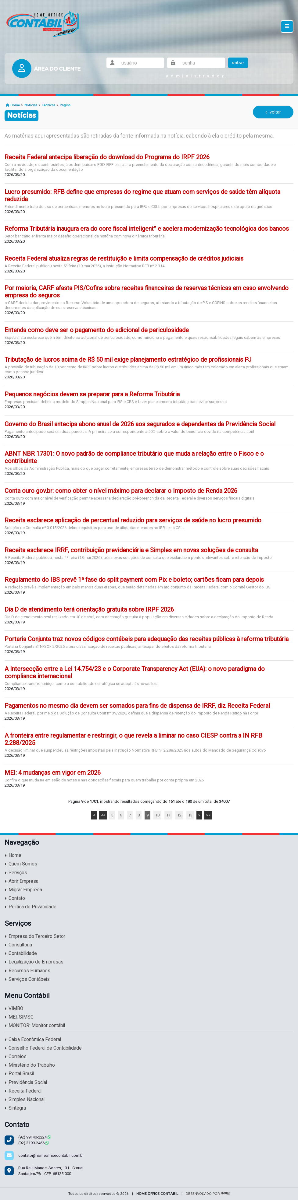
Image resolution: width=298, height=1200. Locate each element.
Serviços (16, 872)
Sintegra (15, 1108)
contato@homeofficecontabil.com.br (51, 1155)
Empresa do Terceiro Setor (35, 936)
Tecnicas (48, 105)
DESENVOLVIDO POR (203, 1193)
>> (208, 815)
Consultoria (18, 945)
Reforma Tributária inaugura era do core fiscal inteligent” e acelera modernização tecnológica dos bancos (147, 228)
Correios (16, 1056)
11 (168, 815)
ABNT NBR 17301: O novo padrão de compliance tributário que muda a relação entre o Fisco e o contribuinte (134, 457)
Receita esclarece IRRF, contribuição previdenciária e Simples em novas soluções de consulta (131, 550)
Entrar (238, 63)
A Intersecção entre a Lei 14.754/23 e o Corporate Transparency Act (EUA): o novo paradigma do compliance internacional (135, 672)
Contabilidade (21, 953)
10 (157, 815)
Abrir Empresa (21, 881)
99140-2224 (34, 1137)
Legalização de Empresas (34, 962)
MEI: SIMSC (19, 1017)
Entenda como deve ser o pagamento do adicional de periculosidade (97, 330)
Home (13, 105)
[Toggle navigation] (287, 26)
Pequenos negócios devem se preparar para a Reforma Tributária (92, 394)
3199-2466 (33, 1143)
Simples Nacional (25, 1099)
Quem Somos (21, 864)
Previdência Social (26, 1082)
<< (103, 815)
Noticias (30, 105)
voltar (273, 112)
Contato (15, 898)
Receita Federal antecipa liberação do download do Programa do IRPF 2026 (107, 157)
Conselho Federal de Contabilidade (43, 1048)
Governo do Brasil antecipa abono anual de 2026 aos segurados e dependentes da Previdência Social (140, 424)
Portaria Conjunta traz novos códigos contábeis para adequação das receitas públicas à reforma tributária (147, 639)
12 (179, 815)
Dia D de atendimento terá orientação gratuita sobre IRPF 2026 (89, 609)
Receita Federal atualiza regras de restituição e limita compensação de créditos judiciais (124, 258)
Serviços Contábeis (27, 979)
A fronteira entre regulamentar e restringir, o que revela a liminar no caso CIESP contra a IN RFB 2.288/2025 (133, 739)
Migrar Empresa (23, 890)
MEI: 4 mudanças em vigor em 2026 (53, 772)
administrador (196, 76)
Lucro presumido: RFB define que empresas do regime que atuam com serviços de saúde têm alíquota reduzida (142, 195)
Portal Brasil (19, 1073)
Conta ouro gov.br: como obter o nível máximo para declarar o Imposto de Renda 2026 (121, 490)
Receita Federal (23, 1091)
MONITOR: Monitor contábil (35, 1025)
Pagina (65, 105)
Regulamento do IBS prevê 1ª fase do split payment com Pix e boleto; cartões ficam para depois (134, 579)
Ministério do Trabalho (30, 1065)
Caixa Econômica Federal (33, 1039)
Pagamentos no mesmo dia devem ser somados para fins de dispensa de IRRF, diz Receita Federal (137, 705)
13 (190, 815)
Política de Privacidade (30, 907)
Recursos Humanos (27, 971)
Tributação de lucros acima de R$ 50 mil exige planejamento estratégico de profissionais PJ (128, 359)
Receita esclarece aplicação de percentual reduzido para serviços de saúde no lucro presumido (133, 520)
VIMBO (14, 1008)
